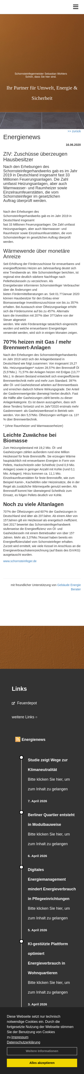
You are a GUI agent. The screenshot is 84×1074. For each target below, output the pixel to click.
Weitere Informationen (42, 1051)
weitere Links (25, 717)
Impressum (19, 1037)
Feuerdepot (24, 703)
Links (19, 689)
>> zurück (74, 131)
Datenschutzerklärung (23, 1042)
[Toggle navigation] (76, 7)
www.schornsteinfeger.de (20, 561)
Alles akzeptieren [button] (42, 1063)
